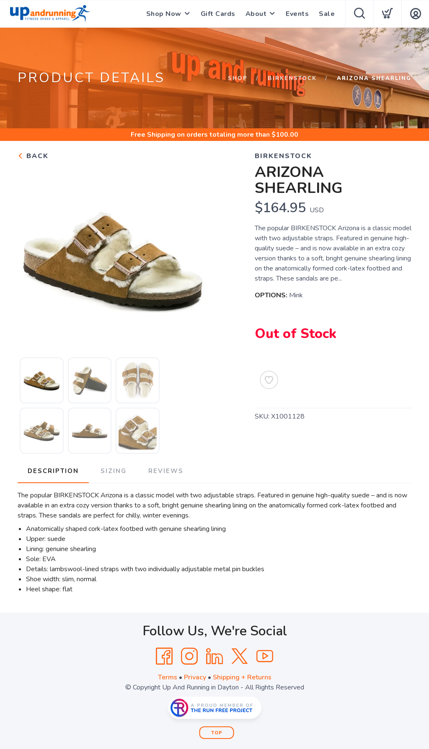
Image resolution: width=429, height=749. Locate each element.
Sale (327, 13)
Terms (167, 677)
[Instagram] (189, 656)
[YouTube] (264, 656)
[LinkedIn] (214, 656)
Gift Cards (218, 13)
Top (216, 733)
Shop (238, 78)
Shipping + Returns (242, 677)
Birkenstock (292, 78)
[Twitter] (239, 656)
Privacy (195, 677)
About (256, 13)
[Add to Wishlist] (269, 380)
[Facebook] (164, 656)
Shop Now (163, 13)
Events (297, 13)
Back (33, 156)
